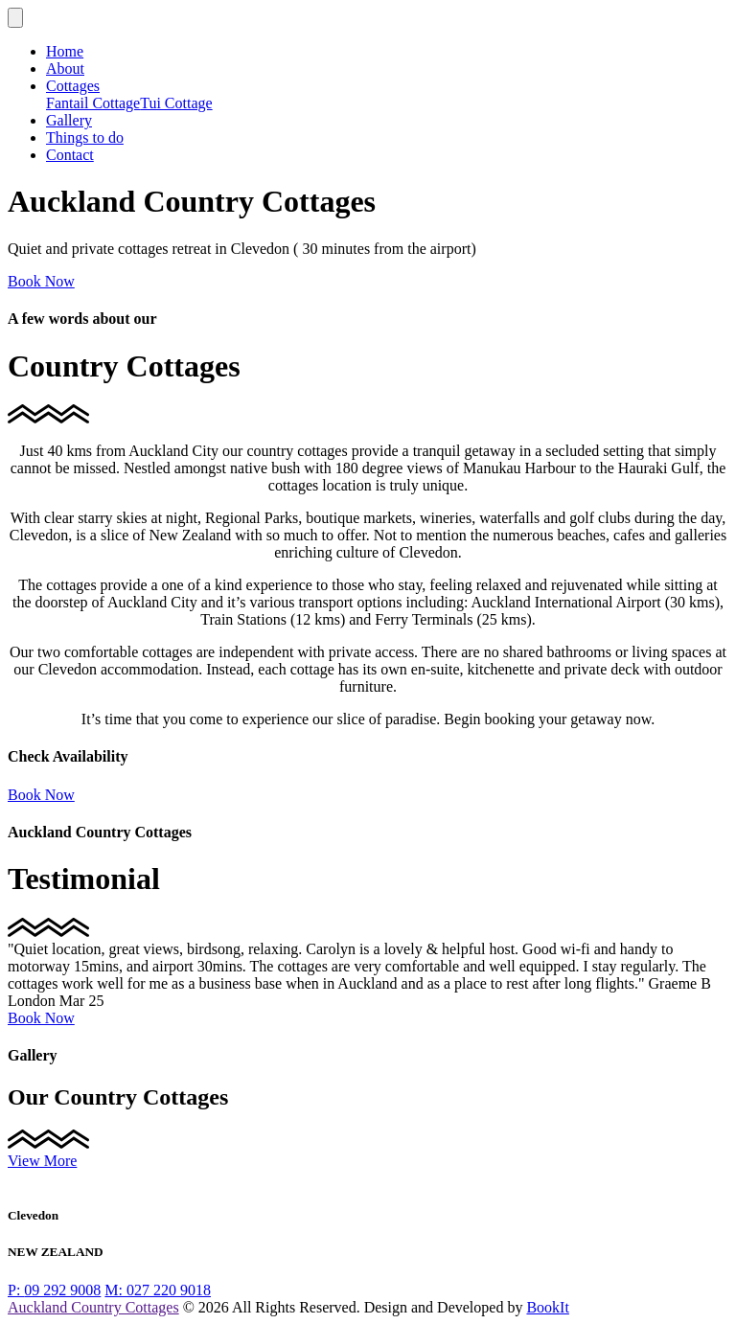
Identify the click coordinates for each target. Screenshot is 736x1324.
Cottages (73, 86)
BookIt (547, 1307)
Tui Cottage (176, 103)
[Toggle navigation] (15, 18)
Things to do (85, 137)
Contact (70, 155)
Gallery (69, 120)
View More (42, 1161)
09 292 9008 (54, 1290)
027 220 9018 (157, 1290)
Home (64, 51)
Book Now (41, 281)
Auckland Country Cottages (93, 1307)
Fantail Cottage (93, 103)
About (65, 68)
